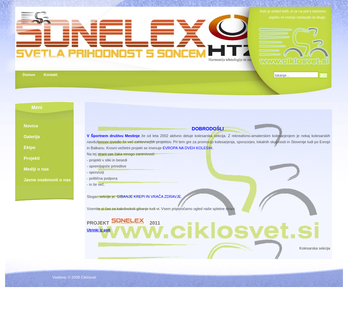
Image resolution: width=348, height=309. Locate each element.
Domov (29, 75)
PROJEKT (98, 223)
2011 (155, 223)
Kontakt (50, 75)
